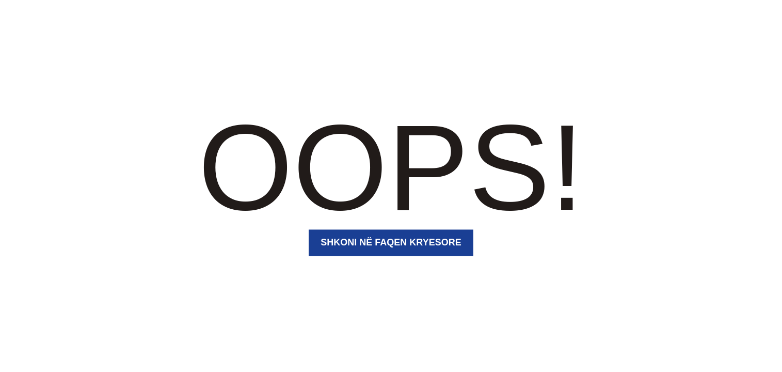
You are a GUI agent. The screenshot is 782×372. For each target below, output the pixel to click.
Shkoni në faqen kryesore (391, 242)
